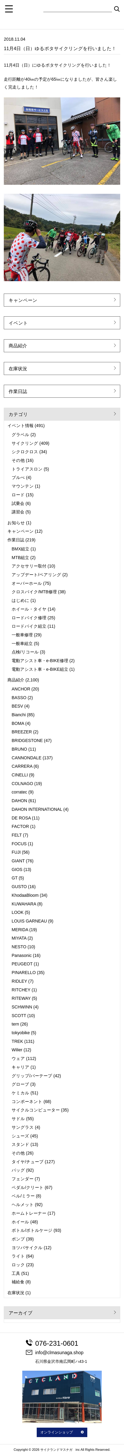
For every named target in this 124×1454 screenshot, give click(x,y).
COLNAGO (22, 783)
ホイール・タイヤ (29, 609)
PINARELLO (24, 972)
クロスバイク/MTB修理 (34, 591)
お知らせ (16, 522)
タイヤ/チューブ (28, 1161)
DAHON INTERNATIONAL (37, 809)
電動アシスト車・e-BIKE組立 (40, 669)
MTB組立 (20, 557)
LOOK (17, 912)
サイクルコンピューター (36, 1110)
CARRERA (22, 766)
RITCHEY (21, 990)
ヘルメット (23, 1204)
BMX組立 (20, 549)
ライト (18, 1256)
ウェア (18, 1058)
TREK (17, 1041)
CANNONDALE (26, 757)
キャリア (20, 1067)
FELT (17, 835)
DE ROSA (21, 818)
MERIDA (20, 929)
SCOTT (19, 1015)
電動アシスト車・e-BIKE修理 (40, 660)
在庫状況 (18, 368)
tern (15, 1024)
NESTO (19, 946)
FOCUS (19, 843)
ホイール (20, 1222)
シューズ (20, 1136)
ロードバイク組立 (29, 626)
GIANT (18, 861)
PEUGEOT (22, 964)
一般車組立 (22, 643)
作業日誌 (18, 391)
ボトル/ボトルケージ (32, 1230)
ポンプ (18, 1239)
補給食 (18, 1282)
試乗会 (18, 503)
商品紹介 (18, 345)
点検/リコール (25, 652)
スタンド (20, 1144)
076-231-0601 (52, 1343)
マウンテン (23, 486)
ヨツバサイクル (27, 1247)
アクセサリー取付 (29, 566)
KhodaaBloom (25, 895)
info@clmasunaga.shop (54, 1352)
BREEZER (22, 732)
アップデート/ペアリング (36, 574)
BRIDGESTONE (27, 740)
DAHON (19, 800)
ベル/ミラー (23, 1196)
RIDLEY (19, 981)
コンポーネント (27, 1101)
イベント (18, 323)
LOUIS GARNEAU (29, 921)
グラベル (20, 434)
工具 (16, 1273)
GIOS (17, 869)
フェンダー (23, 1178)
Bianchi (19, 714)
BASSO (19, 697)
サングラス (23, 1127)
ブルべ (18, 477)
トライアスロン (27, 469)
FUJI (16, 852)
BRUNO (19, 749)
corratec (19, 792)
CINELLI (20, 775)
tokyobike (21, 1032)
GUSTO (19, 886)
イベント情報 (20, 425)
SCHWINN (22, 1007)
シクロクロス (25, 451)
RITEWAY (21, 998)
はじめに (20, 600)
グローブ (20, 1084)
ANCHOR (21, 689)
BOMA (18, 723)
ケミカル (20, 1093)
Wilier (17, 1049)
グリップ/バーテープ (32, 1075)
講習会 (18, 512)
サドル (18, 1118)
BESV (17, 706)
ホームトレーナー (29, 1213)
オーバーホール (27, 583)
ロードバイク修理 (29, 617)
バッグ (18, 1170)
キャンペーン (23, 300)
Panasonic (22, 955)
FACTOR (20, 826)
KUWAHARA (24, 904)
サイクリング (25, 443)
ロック (18, 1264)
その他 (18, 460)
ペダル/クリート (28, 1187)
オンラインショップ (62, 1432)
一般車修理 (22, 635)
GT (14, 878)
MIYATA (19, 938)
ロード (18, 494)
